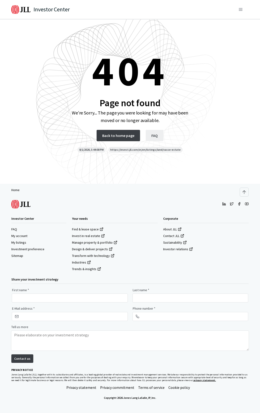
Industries (81, 262)
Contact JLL (173, 236)
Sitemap (17, 256)
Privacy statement (81, 387)
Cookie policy (179, 387)
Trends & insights (86, 269)
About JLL (172, 229)
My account (19, 236)
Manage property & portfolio (94, 242)
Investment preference (27, 249)
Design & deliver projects (92, 249)
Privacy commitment (117, 387)
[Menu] (241, 9)
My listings (18, 242)
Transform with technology (93, 256)
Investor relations (178, 249)
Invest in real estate (88, 236)
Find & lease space (87, 229)
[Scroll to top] (244, 192)
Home (15, 190)
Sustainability (175, 242)
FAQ (14, 229)
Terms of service (151, 387)
